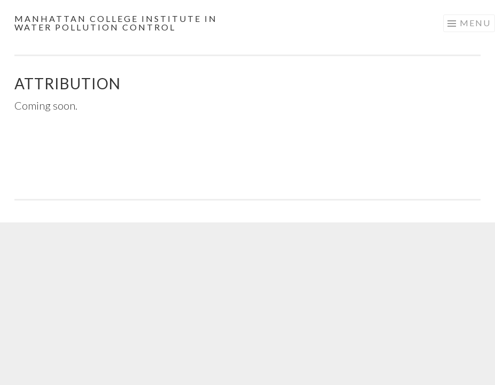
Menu (475, 23)
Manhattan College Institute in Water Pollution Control (115, 22)
